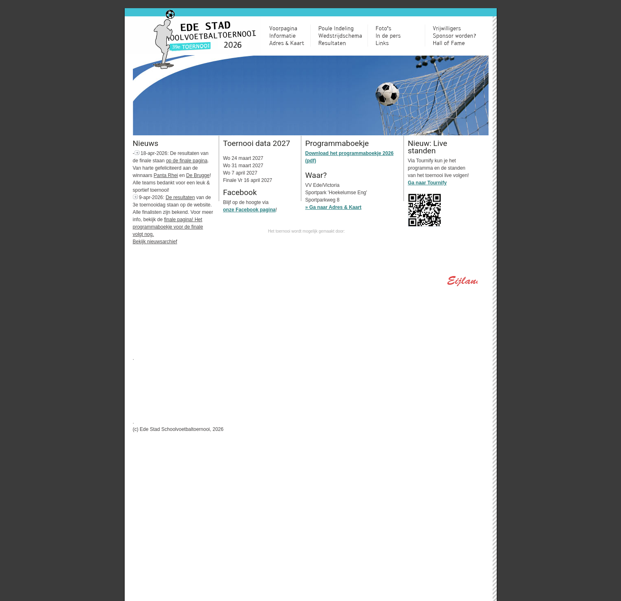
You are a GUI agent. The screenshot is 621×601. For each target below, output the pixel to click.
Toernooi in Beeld (400, 28)
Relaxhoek (400, 35)
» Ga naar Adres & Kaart (333, 207)
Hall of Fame (457, 43)
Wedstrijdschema (343, 35)
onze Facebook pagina (249, 210)
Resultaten (343, 43)
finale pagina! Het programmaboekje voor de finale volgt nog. (168, 227)
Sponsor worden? (457, 35)
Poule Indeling (343, 28)
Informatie (289, 35)
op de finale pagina (186, 161)
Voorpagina (289, 28)
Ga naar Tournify (427, 183)
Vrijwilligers (457, 28)
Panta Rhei (166, 175)
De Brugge (197, 175)
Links (400, 43)
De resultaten (180, 197)
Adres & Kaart (289, 43)
